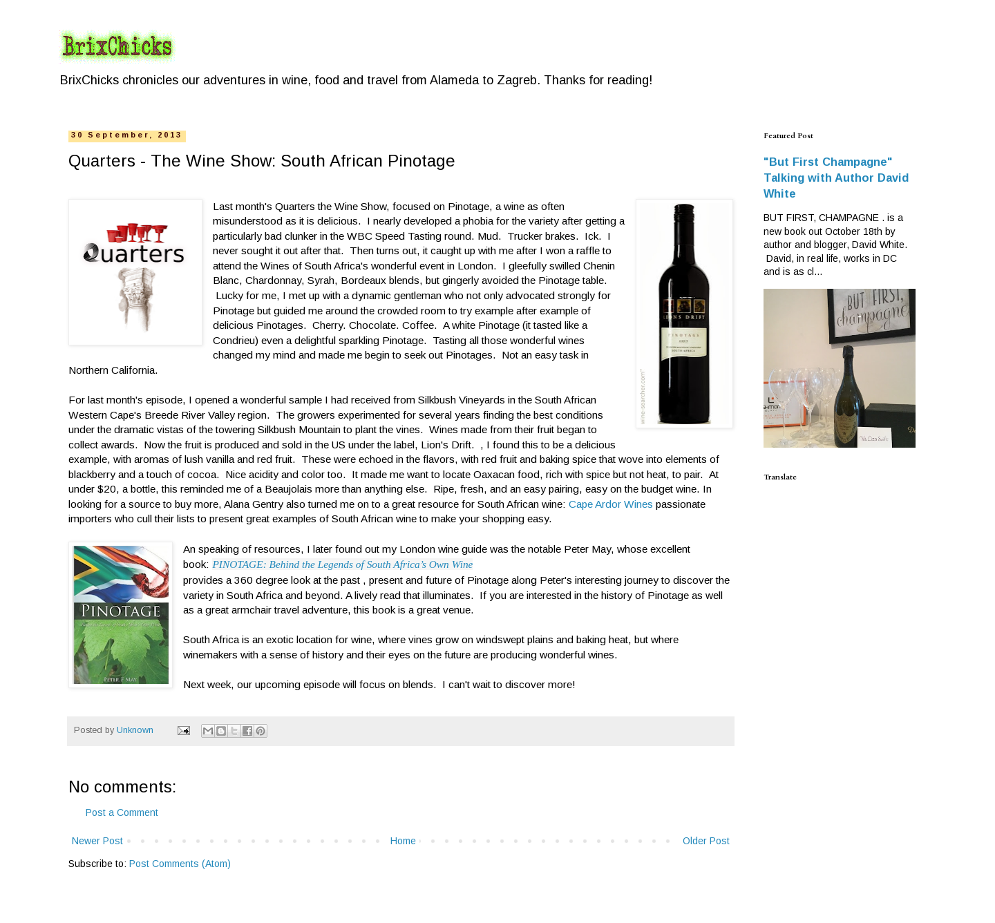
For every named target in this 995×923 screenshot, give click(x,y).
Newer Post (97, 840)
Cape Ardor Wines (611, 504)
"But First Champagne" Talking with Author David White (836, 177)
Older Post (706, 840)
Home (403, 840)
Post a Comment (122, 812)
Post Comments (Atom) (180, 863)
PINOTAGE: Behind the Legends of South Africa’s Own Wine (342, 564)
